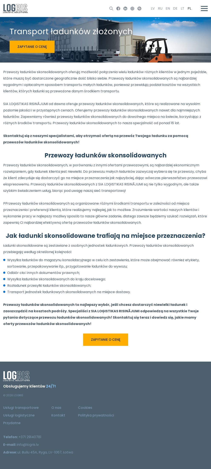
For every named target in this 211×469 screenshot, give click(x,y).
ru (160, 8)
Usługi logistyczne (19, 415)
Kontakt (58, 415)
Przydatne (11, 423)
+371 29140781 (30, 437)
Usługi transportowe (21, 407)
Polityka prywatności (96, 415)
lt (182, 8)
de (175, 8)
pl (189, 8)
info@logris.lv (28, 444)
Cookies (85, 407)
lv (153, 8)
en (168, 8)
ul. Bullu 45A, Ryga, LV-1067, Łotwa (45, 452)
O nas (56, 407)
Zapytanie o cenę (32, 46)
